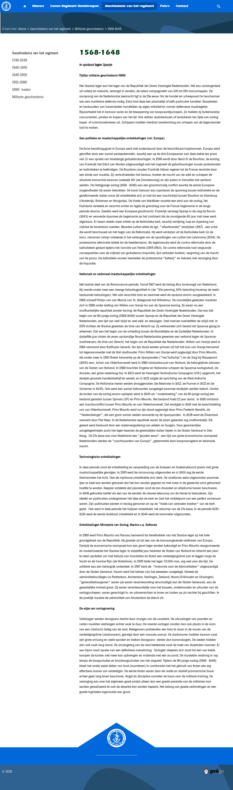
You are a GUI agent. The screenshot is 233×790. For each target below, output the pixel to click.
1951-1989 (19, 82)
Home (22, 29)
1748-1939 (19, 60)
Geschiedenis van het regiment (50, 29)
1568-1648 (114, 29)
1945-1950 (19, 74)
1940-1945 (19, 67)
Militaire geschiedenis (89, 29)
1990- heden (21, 89)
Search (218, 6)
